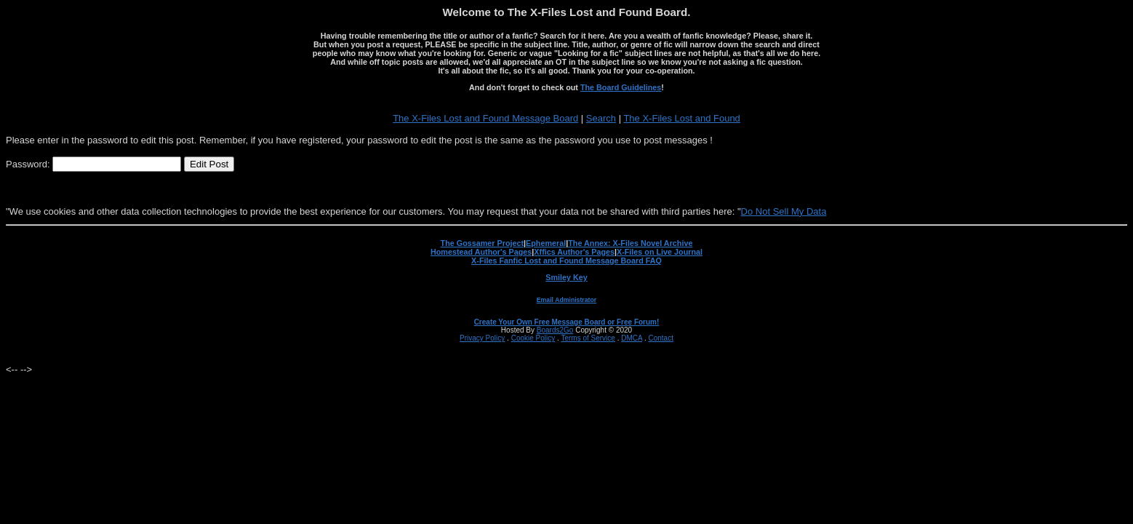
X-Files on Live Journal (659, 251)
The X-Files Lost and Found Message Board (485, 118)
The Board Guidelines (620, 87)
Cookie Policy (533, 338)
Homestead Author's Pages (481, 251)
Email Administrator (566, 299)
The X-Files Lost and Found (681, 118)
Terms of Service (587, 338)
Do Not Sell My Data (784, 211)
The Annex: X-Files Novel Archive (630, 243)
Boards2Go (555, 330)
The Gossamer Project (482, 243)
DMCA (631, 338)
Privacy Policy (482, 338)
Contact (660, 338)
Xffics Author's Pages (574, 251)
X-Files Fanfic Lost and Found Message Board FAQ (566, 260)
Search (601, 118)
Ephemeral (546, 243)
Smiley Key (566, 277)
